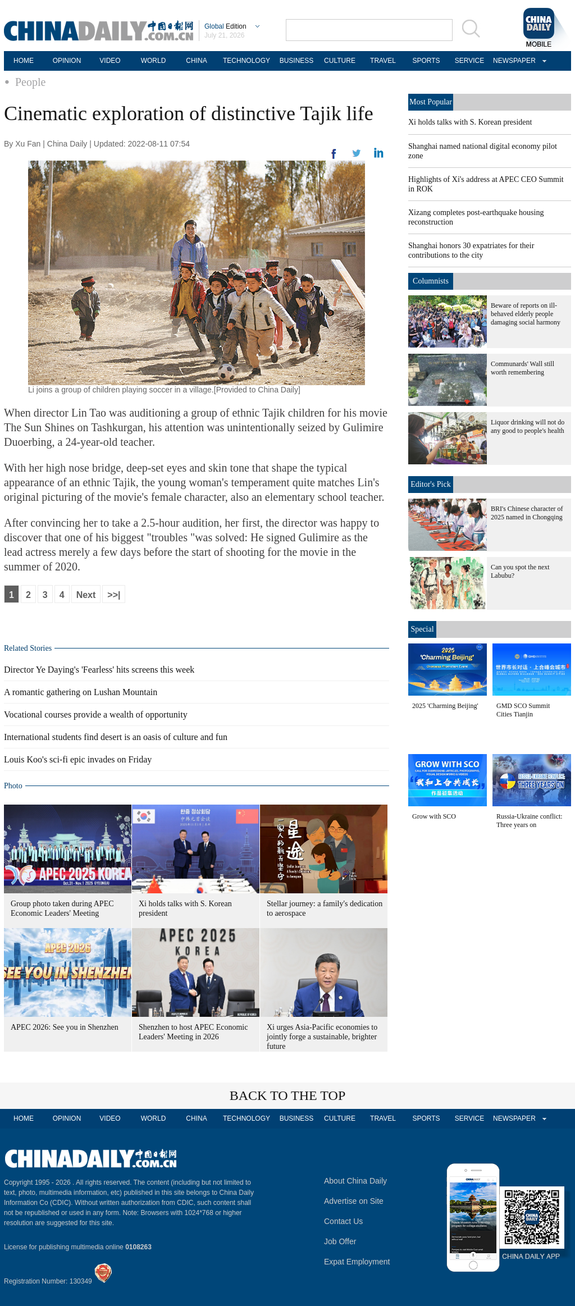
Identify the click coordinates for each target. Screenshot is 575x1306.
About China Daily (355, 1180)
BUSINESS (297, 61)
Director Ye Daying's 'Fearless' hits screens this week (99, 669)
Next (86, 595)
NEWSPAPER (512, 61)
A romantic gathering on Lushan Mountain (80, 692)
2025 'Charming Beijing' (445, 706)
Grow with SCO (434, 816)
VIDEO (109, 61)
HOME (23, 61)
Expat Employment (357, 1261)
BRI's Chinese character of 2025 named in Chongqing (527, 513)
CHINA (196, 61)
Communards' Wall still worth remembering (522, 368)
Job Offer (340, 1241)
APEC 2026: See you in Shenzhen (64, 1027)
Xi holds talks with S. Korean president (470, 122)
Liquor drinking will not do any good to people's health (527, 426)
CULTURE (339, 61)
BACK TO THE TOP (288, 1095)
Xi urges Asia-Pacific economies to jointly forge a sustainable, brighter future (322, 1037)
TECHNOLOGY (246, 61)
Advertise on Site (354, 1201)
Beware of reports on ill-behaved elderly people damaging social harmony (525, 314)
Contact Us (343, 1221)
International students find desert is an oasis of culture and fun (115, 737)
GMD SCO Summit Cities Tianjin (523, 710)
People (30, 82)
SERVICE (469, 61)
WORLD (153, 61)
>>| (113, 595)
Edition (225, 26)
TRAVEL (383, 61)
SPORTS (426, 61)
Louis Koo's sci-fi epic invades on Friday (78, 759)
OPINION (67, 61)
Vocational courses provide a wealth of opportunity (96, 714)
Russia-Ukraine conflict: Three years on (529, 820)
